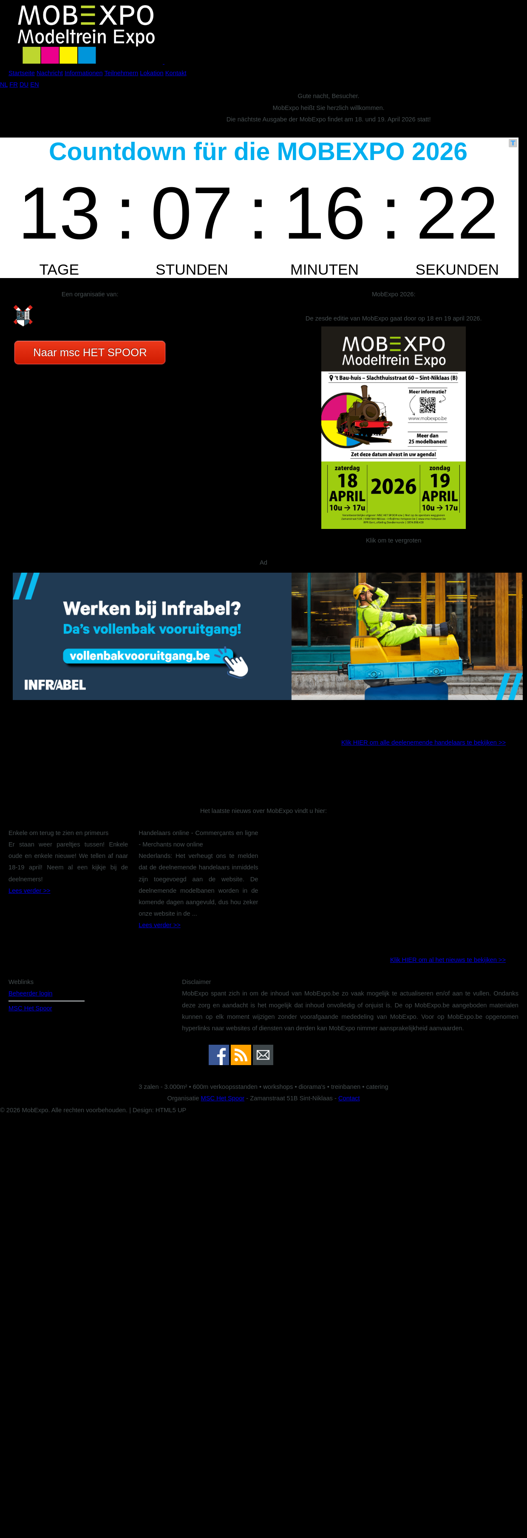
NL (4, 84)
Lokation (151, 73)
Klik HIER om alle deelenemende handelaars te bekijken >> (423, 742)
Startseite (21, 73)
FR (13, 84)
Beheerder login (30, 993)
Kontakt (176, 73)
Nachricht (50, 73)
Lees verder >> (29, 890)
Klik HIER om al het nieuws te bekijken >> (448, 959)
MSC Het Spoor (30, 1008)
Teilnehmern (121, 73)
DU (24, 84)
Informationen (84, 73)
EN (34, 84)
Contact (349, 1098)
